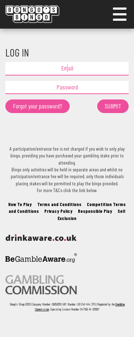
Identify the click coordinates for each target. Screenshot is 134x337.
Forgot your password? (37, 106)
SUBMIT (113, 106)
